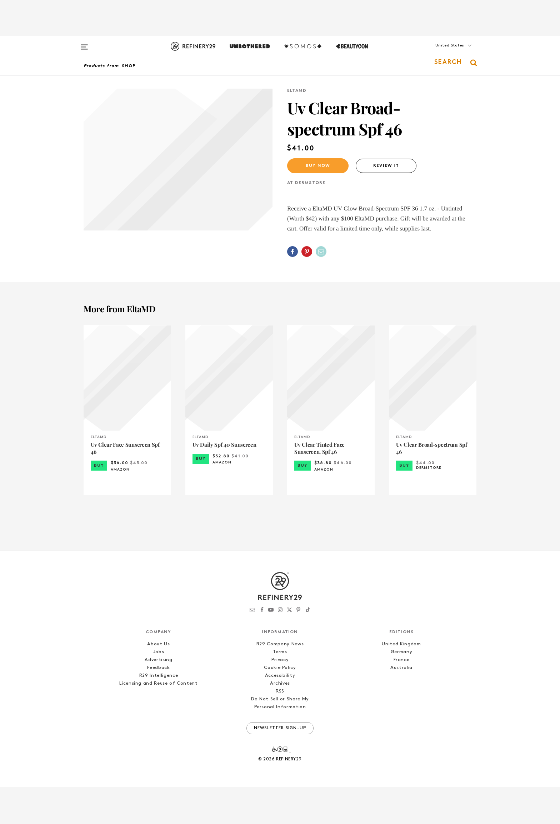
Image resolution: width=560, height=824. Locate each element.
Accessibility (280, 712)
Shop (129, 66)
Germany (401, 688)
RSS (280, 728)
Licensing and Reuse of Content (158, 720)
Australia (401, 704)
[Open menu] (84, 43)
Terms (280, 688)
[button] (441, 52)
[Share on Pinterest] (306, 251)
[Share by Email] (321, 251)
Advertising (158, 696)
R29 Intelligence (158, 712)
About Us (158, 681)
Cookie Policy (280, 704)
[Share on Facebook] (292, 251)
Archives (280, 720)
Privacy (280, 696)
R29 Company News (280, 681)
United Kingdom (401, 681)
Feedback (158, 704)
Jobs (158, 688)
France (402, 696)
